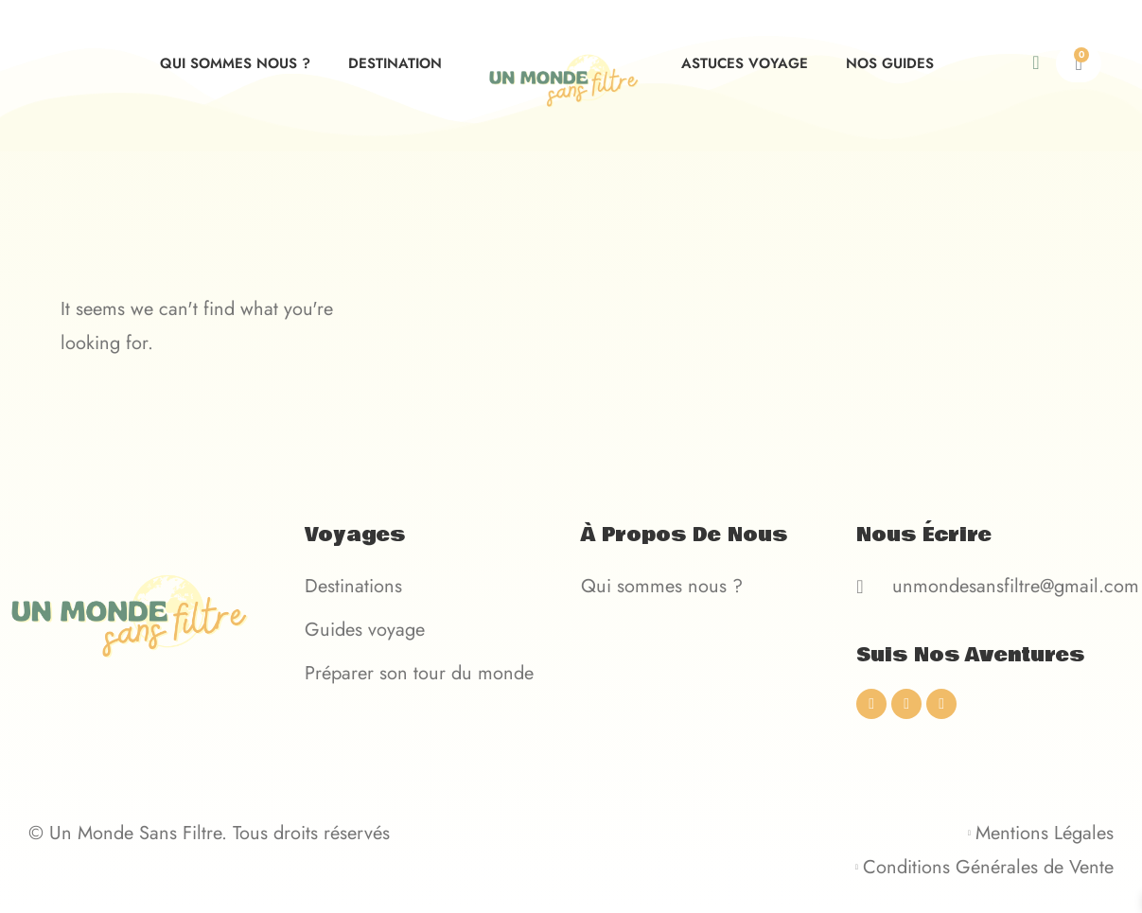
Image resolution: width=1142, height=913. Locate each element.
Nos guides (890, 63)
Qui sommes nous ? (235, 63)
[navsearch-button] (1051, 63)
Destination (395, 63)
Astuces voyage (744, 63)
